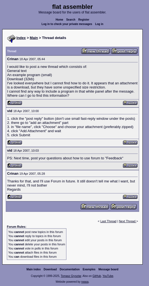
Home (59, 19)
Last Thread (108, 221)
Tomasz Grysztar (71, 275)
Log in (99, 24)
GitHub (96, 275)
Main (34, 38)
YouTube (107, 275)
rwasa (85, 281)
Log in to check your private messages (66, 24)
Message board (109, 269)
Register (83, 19)
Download (50, 269)
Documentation (70, 269)
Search (70, 19)
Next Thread (127, 221)
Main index (34, 269)
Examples (89, 269)
